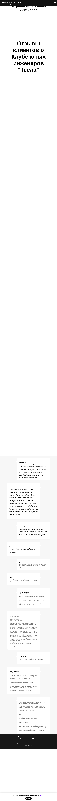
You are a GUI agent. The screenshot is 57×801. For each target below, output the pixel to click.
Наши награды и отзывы (32, 789)
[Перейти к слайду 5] (30, 140)
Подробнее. (41, 795)
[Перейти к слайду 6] (31, 140)
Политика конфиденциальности (20, 790)
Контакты (20, 789)
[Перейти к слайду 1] (25, 140)
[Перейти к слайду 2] (26, 140)
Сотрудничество (35, 790)
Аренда (43, 790)
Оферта (42, 789)
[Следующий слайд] (54, 124)
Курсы (14, 789)
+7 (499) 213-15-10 (11, 4)
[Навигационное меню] (55, 3)
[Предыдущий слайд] (2, 124)
